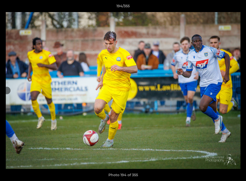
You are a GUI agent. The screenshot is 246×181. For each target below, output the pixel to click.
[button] (237, 7)
